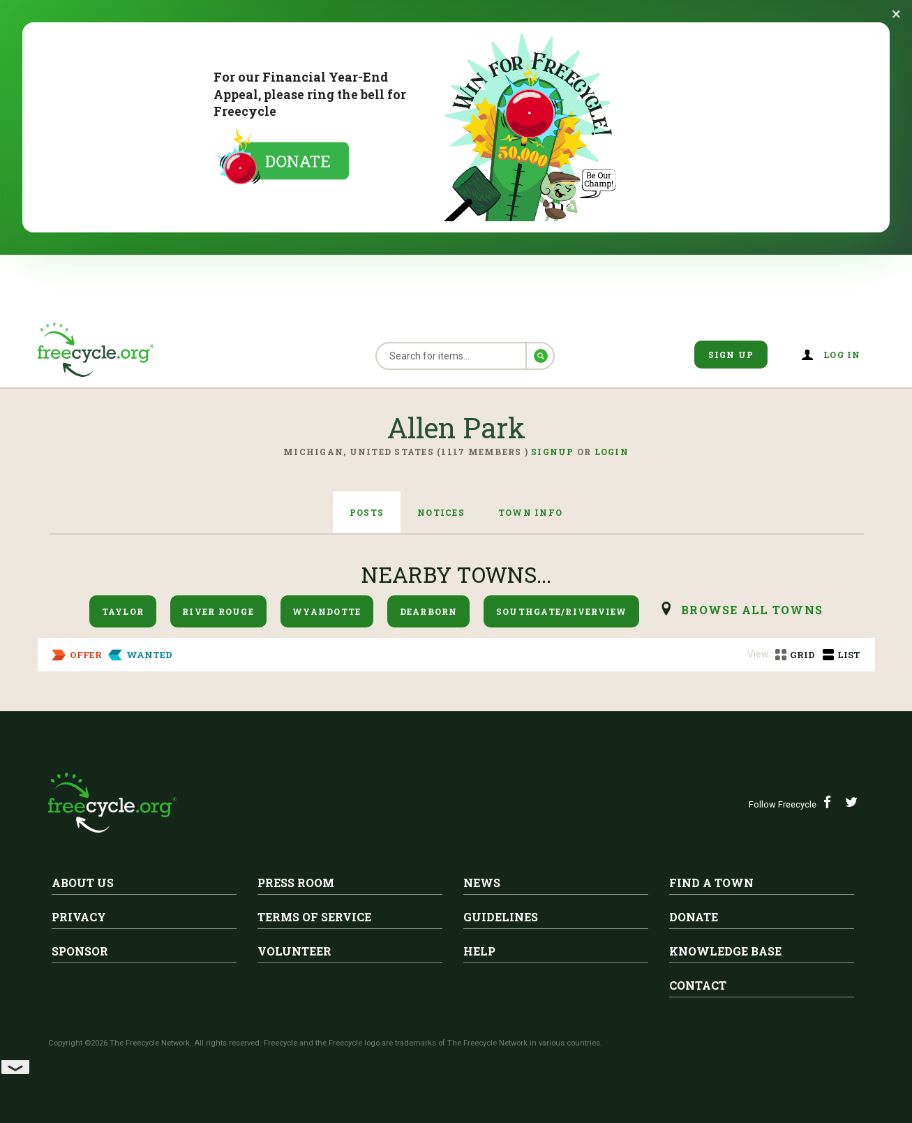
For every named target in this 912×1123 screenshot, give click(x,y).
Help (479, 951)
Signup (552, 451)
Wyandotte (326, 611)
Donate (693, 916)
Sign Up (731, 354)
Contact (697, 985)
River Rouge (218, 611)
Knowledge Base (725, 951)
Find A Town (711, 882)
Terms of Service (314, 916)
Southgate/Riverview (561, 611)
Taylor (123, 611)
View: (759, 654)
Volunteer (294, 951)
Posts (367, 512)
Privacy (79, 916)
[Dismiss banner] (896, 14)
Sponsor (80, 951)
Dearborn (429, 611)
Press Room (295, 882)
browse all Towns (752, 609)
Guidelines (500, 916)
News (481, 882)
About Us (83, 882)
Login (612, 451)
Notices (441, 512)
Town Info (530, 512)
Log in (842, 354)
